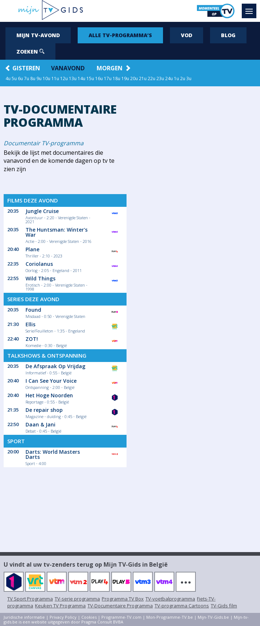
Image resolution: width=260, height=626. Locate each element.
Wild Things (40, 278)
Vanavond (68, 68)
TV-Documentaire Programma (120, 605)
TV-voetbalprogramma (170, 598)
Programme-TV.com (121, 617)
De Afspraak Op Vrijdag (55, 366)
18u (116, 78)
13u (73, 78)
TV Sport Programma (30, 598)
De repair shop (44, 409)
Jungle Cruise (42, 211)
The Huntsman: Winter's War (57, 232)
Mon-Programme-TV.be (169, 617)
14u (81, 78)
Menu (250, 8)
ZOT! (32, 338)
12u (64, 78)
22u (151, 78)
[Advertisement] (194, 201)
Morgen (110, 68)
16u (99, 78)
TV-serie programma (77, 598)
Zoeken (30, 51)
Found (33, 309)
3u (188, 78)
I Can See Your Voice (51, 380)
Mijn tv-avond (38, 35)
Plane (32, 249)
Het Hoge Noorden (49, 395)
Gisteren (26, 68)
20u (134, 78)
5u (14, 78)
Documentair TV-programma (44, 143)
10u (46, 78)
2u (182, 78)
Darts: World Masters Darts (53, 454)
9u (39, 78)
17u (108, 78)
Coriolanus (39, 263)
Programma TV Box (123, 598)
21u (143, 78)
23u (160, 78)
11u (55, 78)
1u (176, 78)
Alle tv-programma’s (120, 35)
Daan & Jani (40, 424)
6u (20, 78)
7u (26, 78)
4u (8, 78)
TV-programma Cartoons (182, 605)
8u (32, 78)
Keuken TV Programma (60, 605)
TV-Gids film (224, 605)
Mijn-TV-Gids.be (213, 617)
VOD (186, 35)
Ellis (30, 324)
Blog (228, 35)
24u (169, 78)
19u (125, 78)
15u (90, 78)
